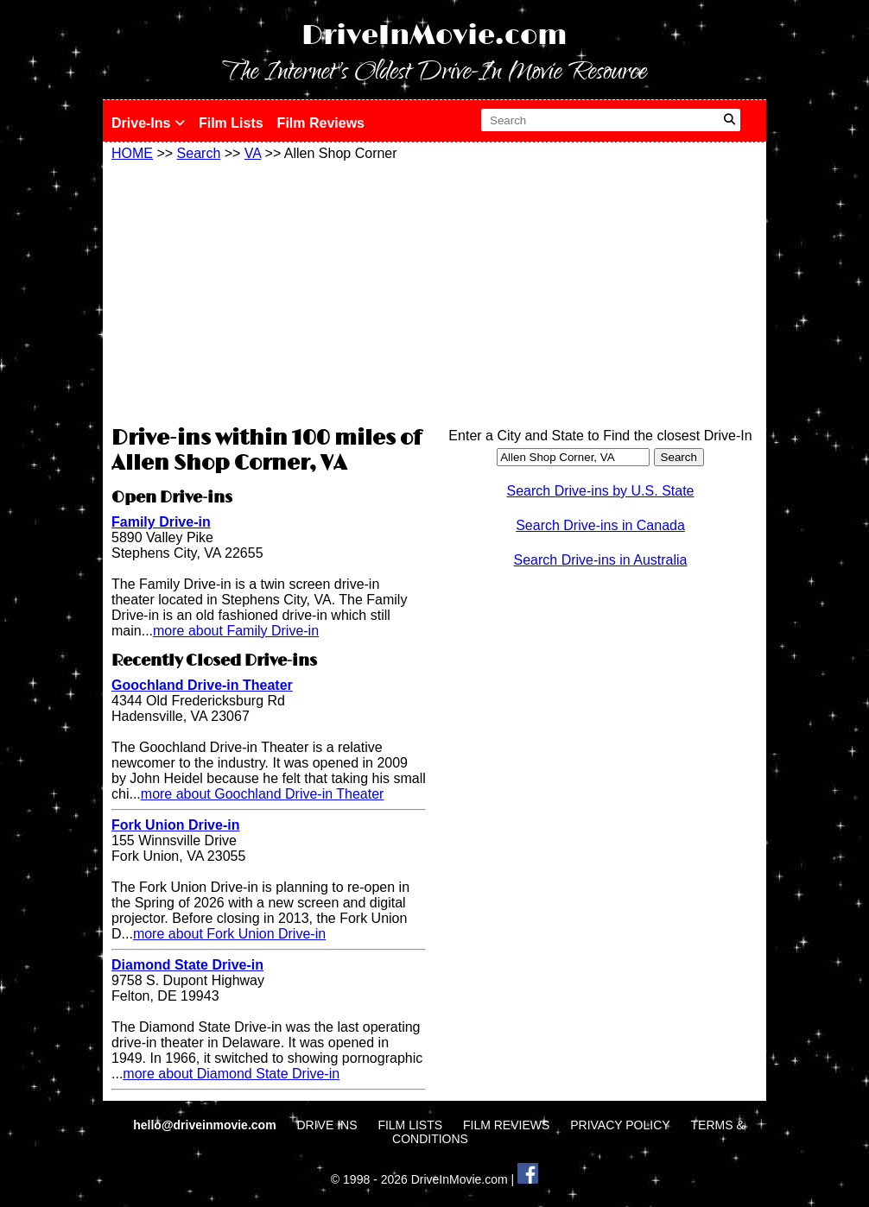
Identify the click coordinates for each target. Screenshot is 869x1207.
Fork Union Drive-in (175, 825)
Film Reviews (321, 123)
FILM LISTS (409, 1125)
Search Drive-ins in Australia (601, 560)
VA (252, 153)
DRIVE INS (326, 1125)
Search (199, 153)
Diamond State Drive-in (187, 964)
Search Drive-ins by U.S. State (601, 490)
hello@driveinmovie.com (206, 1125)
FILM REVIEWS (506, 1125)
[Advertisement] (269, 291)
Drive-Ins (148, 123)
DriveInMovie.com (434, 36)
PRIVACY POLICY (619, 1125)
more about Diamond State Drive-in (231, 1073)
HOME (132, 153)
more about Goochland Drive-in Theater (262, 794)
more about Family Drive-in (236, 630)
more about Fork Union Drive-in (229, 933)
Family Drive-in (161, 522)
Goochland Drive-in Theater (202, 685)
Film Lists (231, 123)
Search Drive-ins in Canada (600, 525)
